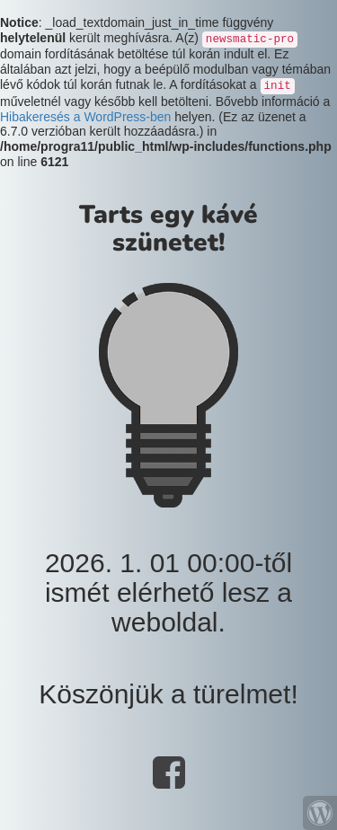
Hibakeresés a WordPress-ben (85, 117)
